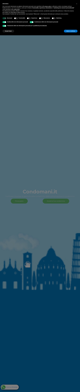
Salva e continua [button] (70, 31)
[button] (76, 4)
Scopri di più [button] (8, 31)
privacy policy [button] (48, 6)
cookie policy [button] (17, 9)
